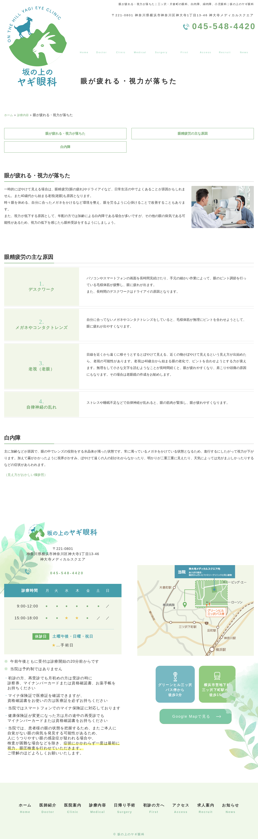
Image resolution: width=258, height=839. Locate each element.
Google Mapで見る (191, 716)
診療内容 (139, 45)
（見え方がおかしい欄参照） (25, 475)
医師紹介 (100, 45)
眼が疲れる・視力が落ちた (65, 133)
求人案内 (225, 45)
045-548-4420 (67, 571)
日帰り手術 (160, 45)
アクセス (206, 45)
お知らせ (245, 45)
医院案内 (120, 45)
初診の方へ (184, 45)
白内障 (65, 147)
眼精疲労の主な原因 (193, 133)
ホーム (83, 45)
